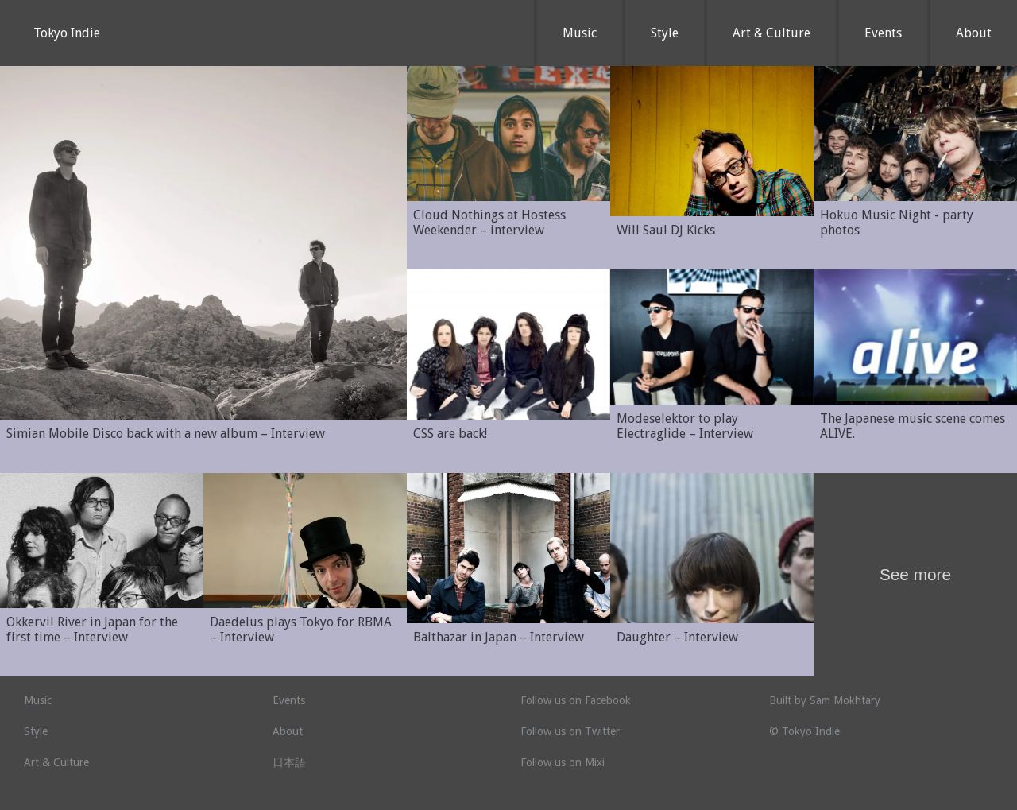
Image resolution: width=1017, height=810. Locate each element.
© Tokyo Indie (804, 731)
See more (915, 574)
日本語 (289, 762)
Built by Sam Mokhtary (824, 700)
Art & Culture (771, 33)
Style (665, 33)
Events (883, 33)
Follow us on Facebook (575, 700)
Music (580, 33)
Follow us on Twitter (570, 731)
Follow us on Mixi (562, 762)
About (974, 33)
